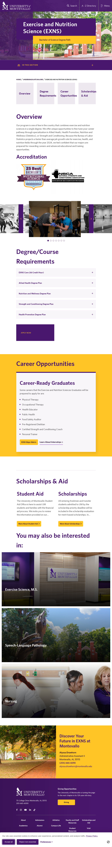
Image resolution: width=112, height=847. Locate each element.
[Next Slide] (91, 218)
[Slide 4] (56, 240)
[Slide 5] (58, 240)
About (23, 820)
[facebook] (16, 809)
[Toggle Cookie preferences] (46, 842)
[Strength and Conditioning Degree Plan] (56, 304)
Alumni (40, 826)
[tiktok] (34, 809)
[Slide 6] (61, 240)
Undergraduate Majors (33, 79)
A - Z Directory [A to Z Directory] (89, 5)
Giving (66, 802)
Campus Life (56, 826)
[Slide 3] (53, 240)
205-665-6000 (22, 803)
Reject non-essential (27, 842)
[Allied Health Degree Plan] (56, 283)
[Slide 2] (51, 240)
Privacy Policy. (92, 836)
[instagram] (21, 809)
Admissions (39, 820)
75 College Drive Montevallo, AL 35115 (31, 800)
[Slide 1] (48, 240)
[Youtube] (25, 809)
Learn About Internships (51, 442)
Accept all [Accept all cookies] (9, 842)
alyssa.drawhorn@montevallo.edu (75, 766)
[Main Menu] (105, 6)
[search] (71, 6)
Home (18, 79)
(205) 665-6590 (67, 762)
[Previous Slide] (21, 218)
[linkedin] (30, 809)
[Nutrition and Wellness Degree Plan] (56, 293)
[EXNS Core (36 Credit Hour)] (56, 272)
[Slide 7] (64, 240)
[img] (55, 219)
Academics (23, 826)
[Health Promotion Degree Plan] (56, 314)
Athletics (56, 820)
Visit (89, 828)
